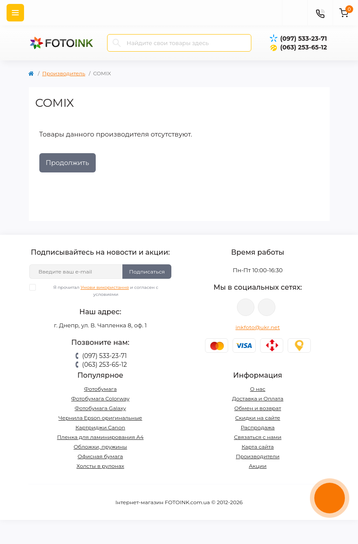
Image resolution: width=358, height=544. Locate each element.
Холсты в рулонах (100, 466)
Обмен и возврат (257, 408)
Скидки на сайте (257, 417)
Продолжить (67, 162)
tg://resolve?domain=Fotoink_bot (266, 307)
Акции (258, 466)
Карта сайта (258, 446)
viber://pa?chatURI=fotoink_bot (245, 307)
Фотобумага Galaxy (100, 408)
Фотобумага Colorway (100, 398)
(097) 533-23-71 (303, 38)
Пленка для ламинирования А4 (100, 437)
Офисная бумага (100, 456)
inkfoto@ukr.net (258, 327)
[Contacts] (320, 12)
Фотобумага (100, 389)
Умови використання (104, 287)
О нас (257, 389)
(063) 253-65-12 (303, 47)
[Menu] (15, 12)
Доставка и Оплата (258, 398)
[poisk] (294, 12)
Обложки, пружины (100, 446)
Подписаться (147, 271)
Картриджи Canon (100, 427)
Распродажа (258, 427)
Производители (258, 456)
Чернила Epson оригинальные (101, 417)
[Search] (116, 43)
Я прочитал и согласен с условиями (99, 290)
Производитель (63, 73)
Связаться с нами (258, 437)
